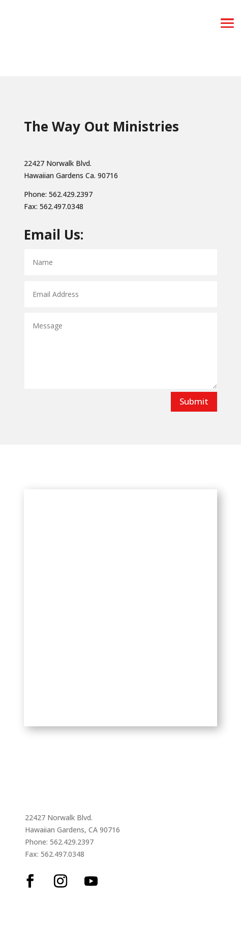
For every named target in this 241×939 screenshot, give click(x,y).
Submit (193, 401)
